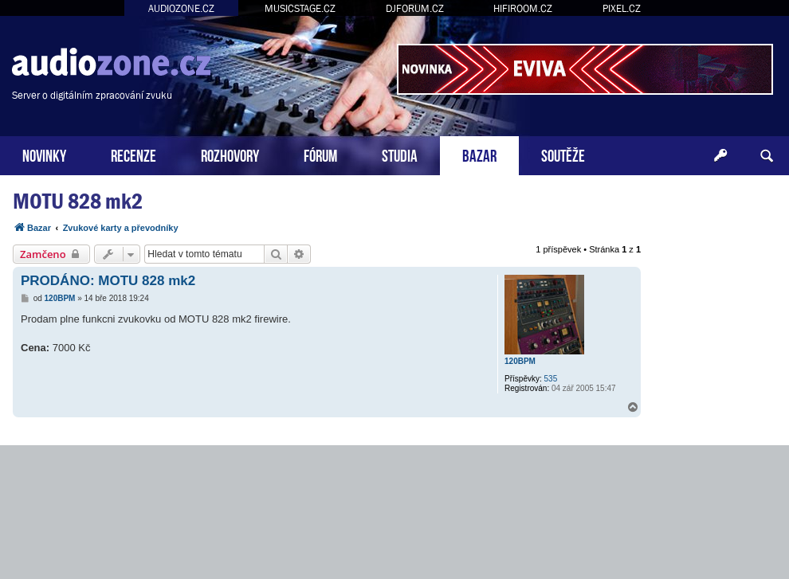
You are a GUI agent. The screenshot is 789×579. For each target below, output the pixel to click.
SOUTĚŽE (563, 154)
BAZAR (479, 154)
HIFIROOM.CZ (522, 8)
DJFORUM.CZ (415, 8)
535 (551, 378)
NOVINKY (44, 154)
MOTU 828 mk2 (78, 201)
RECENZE (133, 154)
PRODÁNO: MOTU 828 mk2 (108, 280)
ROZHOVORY (230, 154)
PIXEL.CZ (622, 8)
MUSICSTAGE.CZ (300, 8)
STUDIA (400, 154)
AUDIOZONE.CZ (181, 8)
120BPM (520, 361)
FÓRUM (320, 154)
